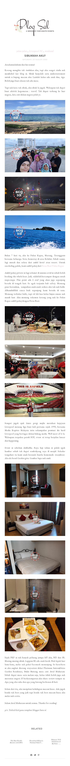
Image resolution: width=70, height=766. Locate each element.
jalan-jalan (22, 51)
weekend (49, 51)
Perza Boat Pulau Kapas (53, 266)
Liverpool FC (36, 51)
